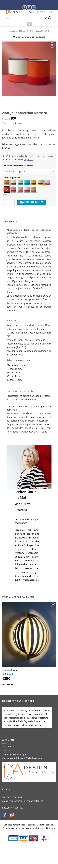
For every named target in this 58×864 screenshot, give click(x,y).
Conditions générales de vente (17, 828)
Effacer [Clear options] (6, 194)
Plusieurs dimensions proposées (18, 166)
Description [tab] (10, 221)
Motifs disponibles (12, 178)
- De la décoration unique (14, 754)
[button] (7, 18)
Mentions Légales (45, 824)
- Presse (6, 750)
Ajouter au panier (31, 202)
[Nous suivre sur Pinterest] (33, 7)
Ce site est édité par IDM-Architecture (22, 758)
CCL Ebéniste (7, 684)
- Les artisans (8, 746)
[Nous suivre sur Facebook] (24, 7)
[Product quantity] (9, 202)
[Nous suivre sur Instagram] (29, 7)
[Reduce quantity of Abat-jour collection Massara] (5, 202)
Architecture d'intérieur (44, 828)
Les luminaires (26, 31)
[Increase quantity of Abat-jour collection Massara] (13, 202)
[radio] (6, 183)
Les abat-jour (42, 31)
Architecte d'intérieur (15, 710)
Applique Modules (11, 670)
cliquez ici (28, 159)
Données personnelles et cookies (19, 824)
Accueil (13, 31)
